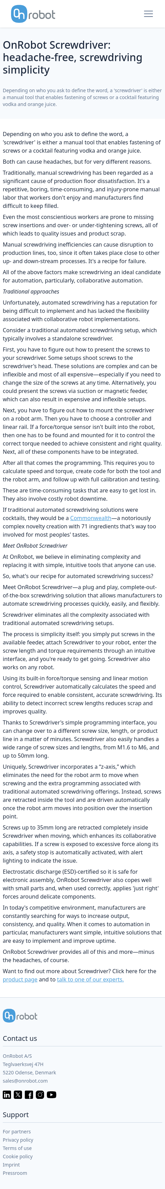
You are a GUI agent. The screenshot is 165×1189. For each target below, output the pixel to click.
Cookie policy (18, 1156)
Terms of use (17, 1148)
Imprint (11, 1164)
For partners (17, 1131)
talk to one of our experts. (90, 979)
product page (20, 979)
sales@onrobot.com (25, 1080)
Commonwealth (91, 518)
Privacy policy (18, 1140)
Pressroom (15, 1173)
